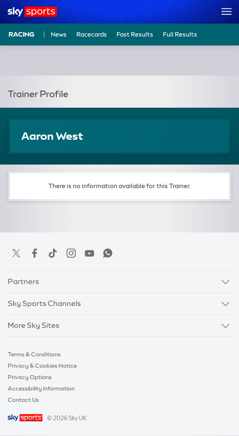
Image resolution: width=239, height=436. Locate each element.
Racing (22, 34)
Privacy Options (30, 377)
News (59, 34)
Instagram (71, 253)
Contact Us (23, 400)
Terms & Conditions (34, 354)
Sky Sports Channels (44, 303)
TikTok (53, 253)
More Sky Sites (33, 325)
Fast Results (135, 34)
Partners (23, 281)
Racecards (91, 34)
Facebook (34, 253)
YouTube (89, 253)
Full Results (180, 34)
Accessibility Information (41, 388)
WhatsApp (108, 253)
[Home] (32, 12)
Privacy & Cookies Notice (42, 366)
